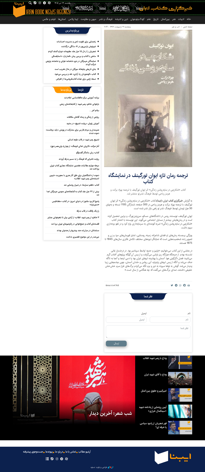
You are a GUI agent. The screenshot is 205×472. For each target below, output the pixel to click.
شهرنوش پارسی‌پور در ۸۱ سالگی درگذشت (78, 46)
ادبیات (181, 19)
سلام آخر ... (94, 110)
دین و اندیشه (121, 19)
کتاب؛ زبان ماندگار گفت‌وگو (87, 152)
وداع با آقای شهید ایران (155, 374)
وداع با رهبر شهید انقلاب (155, 358)
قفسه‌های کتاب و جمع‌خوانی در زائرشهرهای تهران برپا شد (75, 224)
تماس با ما (71, 452)
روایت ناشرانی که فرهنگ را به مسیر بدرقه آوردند (79, 159)
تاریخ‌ (155, 19)
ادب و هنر (176, 26)
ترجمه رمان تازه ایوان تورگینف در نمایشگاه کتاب (148, 178)
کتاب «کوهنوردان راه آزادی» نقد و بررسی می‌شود (75, 74)
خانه (189, 19)
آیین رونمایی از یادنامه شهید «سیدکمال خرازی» (153, 409)
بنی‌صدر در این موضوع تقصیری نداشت (82, 237)
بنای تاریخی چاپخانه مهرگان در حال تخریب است (75, 69)
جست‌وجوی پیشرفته (33, 452)
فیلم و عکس (49, 19)
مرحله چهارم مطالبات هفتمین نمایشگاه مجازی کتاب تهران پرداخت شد (74, 167)
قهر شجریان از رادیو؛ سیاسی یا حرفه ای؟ (153, 425)
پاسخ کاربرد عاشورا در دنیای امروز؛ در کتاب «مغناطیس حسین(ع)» (75, 203)
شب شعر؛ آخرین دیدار (110, 413)
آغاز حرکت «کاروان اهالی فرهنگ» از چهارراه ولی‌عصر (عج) (74, 146)
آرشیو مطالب (84, 452)
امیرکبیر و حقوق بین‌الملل (154, 391)
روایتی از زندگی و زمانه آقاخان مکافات (83, 117)
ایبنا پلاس (73, 19)
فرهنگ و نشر (105, 19)
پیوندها (49, 452)
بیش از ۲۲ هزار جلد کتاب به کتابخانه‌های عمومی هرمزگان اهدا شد (72, 193)
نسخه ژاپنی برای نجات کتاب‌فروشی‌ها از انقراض (76, 79)
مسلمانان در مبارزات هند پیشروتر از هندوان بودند (78, 230)
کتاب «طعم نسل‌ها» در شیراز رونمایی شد (81, 185)
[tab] (81, 90)
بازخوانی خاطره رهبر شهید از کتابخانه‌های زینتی (79, 104)
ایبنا (165, 9)
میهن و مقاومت (88, 19)
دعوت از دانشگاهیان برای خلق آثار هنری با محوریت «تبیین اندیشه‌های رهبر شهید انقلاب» (74, 177)
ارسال (116, 343)
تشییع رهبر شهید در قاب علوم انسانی (83, 139)
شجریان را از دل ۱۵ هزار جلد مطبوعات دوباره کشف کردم (72, 51)
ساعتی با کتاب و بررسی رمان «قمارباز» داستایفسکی (74, 56)
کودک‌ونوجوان (137, 19)
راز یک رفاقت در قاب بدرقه (88, 211)
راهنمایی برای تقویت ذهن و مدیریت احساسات (76, 41)
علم (149, 19)
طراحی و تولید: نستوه (102, 467)
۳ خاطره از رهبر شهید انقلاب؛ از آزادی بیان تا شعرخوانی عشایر (73, 217)
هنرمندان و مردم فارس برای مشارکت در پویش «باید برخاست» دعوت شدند (72, 131)
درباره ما (59, 452)
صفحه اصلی (187, 26)
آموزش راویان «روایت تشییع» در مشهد (82, 123)
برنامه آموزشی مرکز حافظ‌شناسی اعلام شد (81, 97)
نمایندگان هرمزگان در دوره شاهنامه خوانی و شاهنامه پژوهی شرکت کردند (71, 62)
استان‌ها (62, 19)
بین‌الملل (165, 19)
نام (189, 313)
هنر (174, 19)
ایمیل (144, 313)
